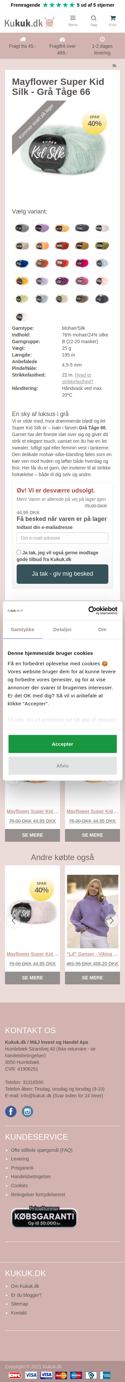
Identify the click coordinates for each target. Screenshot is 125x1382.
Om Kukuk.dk (25, 1286)
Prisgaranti (22, 1167)
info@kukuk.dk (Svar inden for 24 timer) (62, 1095)
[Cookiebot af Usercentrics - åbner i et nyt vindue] (89, 610)
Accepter (62, 743)
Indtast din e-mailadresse (45, 527)
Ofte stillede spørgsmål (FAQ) (41, 1150)
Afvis (62, 766)
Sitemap (19, 1303)
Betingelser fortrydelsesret (38, 1194)
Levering (20, 1158)
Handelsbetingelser (31, 1176)
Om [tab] (102, 629)
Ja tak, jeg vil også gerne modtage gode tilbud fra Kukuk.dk (57, 556)
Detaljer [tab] (62, 629)
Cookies (19, 1185)
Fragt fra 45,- (22, 46)
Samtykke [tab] (22, 629)
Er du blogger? (26, 1295)
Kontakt (19, 1313)
